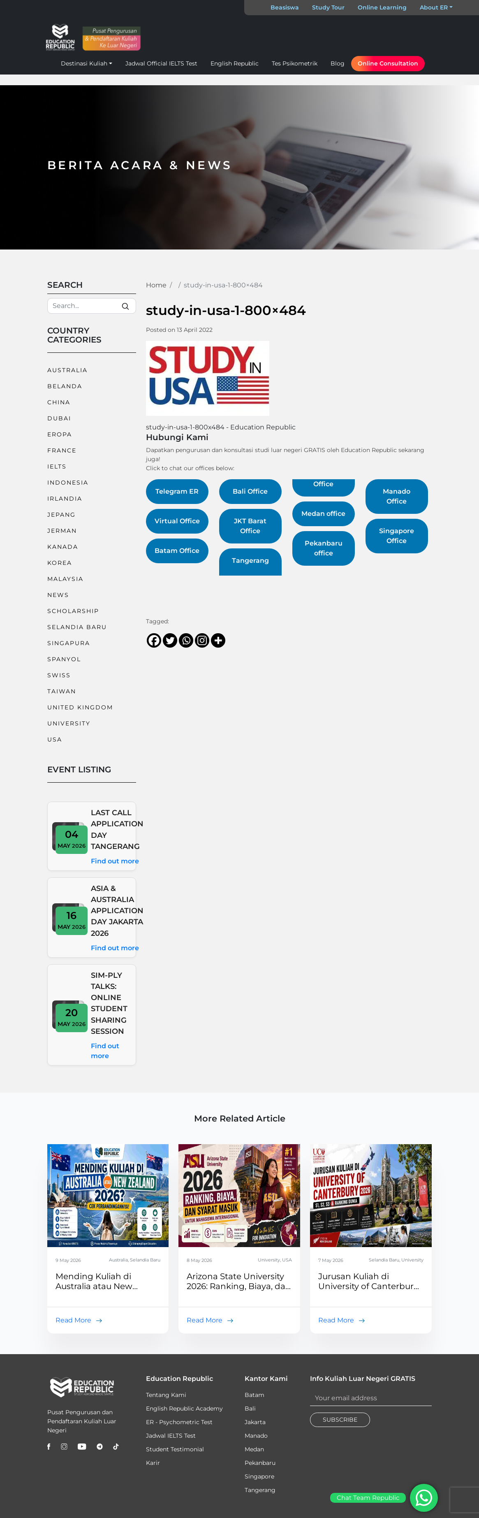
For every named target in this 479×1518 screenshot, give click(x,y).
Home (156, 285)
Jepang (61, 514)
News (58, 595)
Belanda (64, 386)
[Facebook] (154, 640)
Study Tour (328, 7)
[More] (218, 640)
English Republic (235, 63)
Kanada (62, 546)
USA (54, 739)
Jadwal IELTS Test (171, 1435)
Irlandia (64, 498)
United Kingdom (80, 707)
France (61, 450)
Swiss (59, 675)
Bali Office (250, 491)
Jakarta (255, 1422)
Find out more (115, 861)
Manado (256, 1435)
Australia (67, 370)
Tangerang (260, 1490)
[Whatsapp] (186, 640)
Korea (59, 563)
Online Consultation (388, 63)
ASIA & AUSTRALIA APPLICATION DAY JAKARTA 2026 (117, 910)
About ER (434, 7)
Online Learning (382, 7)
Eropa (59, 434)
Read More (73, 1320)
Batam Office (177, 551)
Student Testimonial (175, 1449)
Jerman (62, 530)
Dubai (59, 418)
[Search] (91, 306)
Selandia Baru (77, 627)
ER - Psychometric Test (179, 1422)
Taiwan (61, 691)
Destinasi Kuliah (84, 63)
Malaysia (65, 579)
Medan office (323, 514)
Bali (250, 1408)
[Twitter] (170, 640)
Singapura (68, 643)
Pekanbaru (260, 1463)
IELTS (57, 466)
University (68, 723)
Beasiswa (285, 7)
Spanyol (64, 659)
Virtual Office (177, 521)
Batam (254, 1395)
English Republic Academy (184, 1408)
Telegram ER (177, 491)
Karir (153, 1463)
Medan (254, 1449)
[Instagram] (202, 640)
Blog (338, 63)
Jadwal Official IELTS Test (161, 63)
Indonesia (67, 482)
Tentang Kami (166, 1395)
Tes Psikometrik (294, 63)
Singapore (259, 1476)
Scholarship (73, 611)
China (58, 402)
